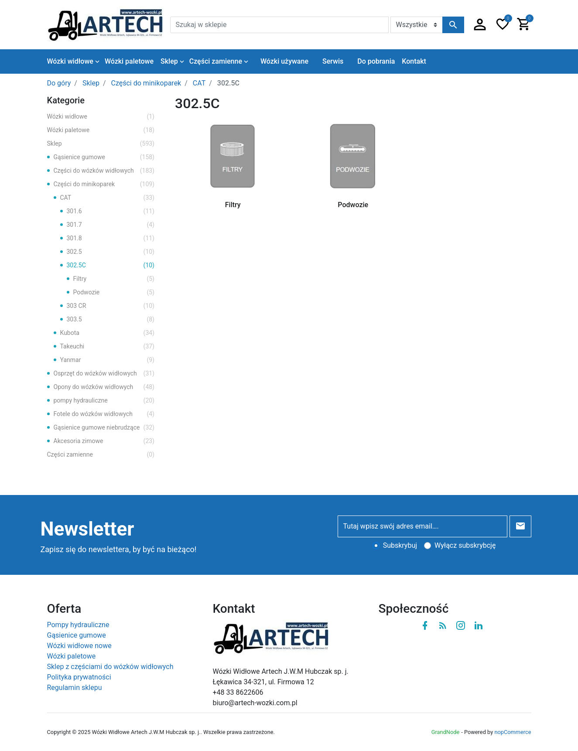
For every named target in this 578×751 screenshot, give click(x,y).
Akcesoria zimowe (104, 441)
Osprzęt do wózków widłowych (104, 373)
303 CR (111, 306)
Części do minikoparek (104, 184)
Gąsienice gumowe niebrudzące (104, 427)
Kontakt (414, 61)
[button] (480, 25)
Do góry (59, 83)
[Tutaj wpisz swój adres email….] (422, 526)
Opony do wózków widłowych (104, 387)
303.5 (111, 319)
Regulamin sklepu (74, 687)
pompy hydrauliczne (104, 400)
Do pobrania (376, 61)
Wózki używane (284, 61)
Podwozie (114, 292)
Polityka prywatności (79, 677)
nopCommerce (512, 732)
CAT (107, 197)
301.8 (111, 238)
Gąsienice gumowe (104, 157)
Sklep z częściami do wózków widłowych (110, 666)
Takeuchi (107, 346)
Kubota (107, 333)
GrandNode (445, 732)
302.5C (111, 265)
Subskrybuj (400, 545)
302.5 (111, 251)
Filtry (114, 278)
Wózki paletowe (101, 130)
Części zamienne (101, 454)
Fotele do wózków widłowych (104, 414)
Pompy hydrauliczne (78, 625)
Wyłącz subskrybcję (465, 545)
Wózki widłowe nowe (79, 646)
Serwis (332, 61)
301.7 (111, 224)
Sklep (101, 143)
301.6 (111, 211)
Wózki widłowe (101, 116)
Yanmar (107, 360)
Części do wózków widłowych (104, 170)
